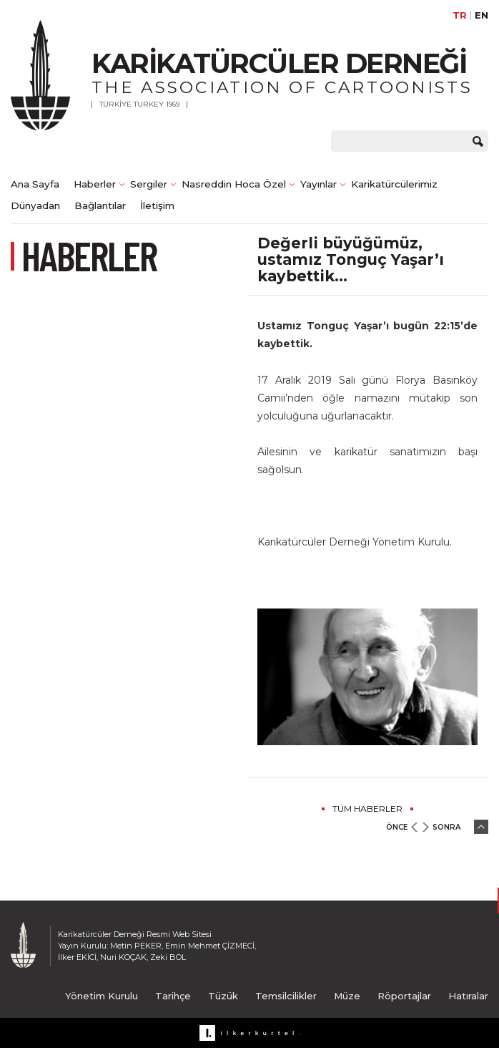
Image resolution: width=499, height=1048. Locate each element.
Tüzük (223, 995)
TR (460, 15)
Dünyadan (35, 205)
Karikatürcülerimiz (394, 184)
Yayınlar (318, 184)
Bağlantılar (100, 205)
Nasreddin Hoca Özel (234, 184)
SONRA (446, 827)
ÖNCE (396, 827)
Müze (347, 995)
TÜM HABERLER (367, 808)
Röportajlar (404, 995)
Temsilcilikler (286, 995)
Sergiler (148, 184)
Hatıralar (468, 995)
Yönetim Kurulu (101, 995)
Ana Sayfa (35, 184)
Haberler (95, 184)
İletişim (157, 205)
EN (481, 15)
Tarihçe (173, 995)
